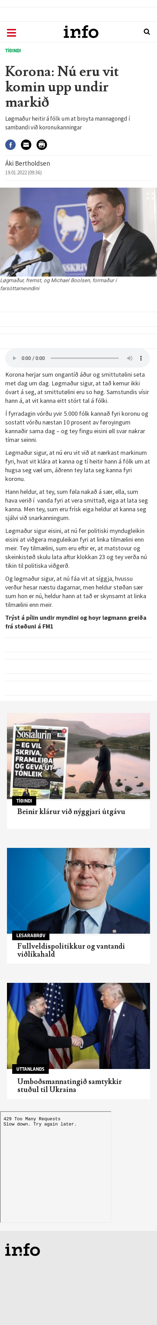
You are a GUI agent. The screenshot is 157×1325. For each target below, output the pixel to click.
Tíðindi (13, 51)
